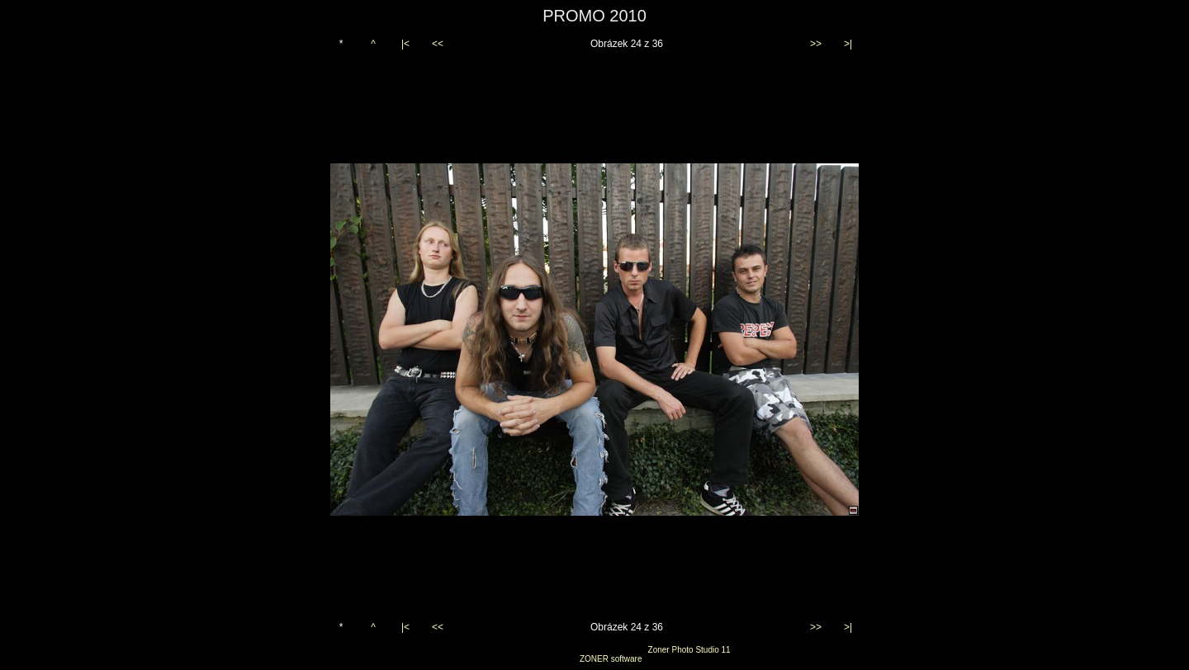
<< (437, 44)
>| (848, 44)
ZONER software (611, 658)
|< (405, 44)
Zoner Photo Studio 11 (689, 649)
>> (816, 44)
